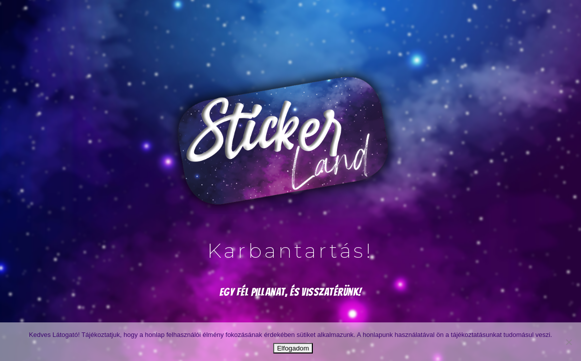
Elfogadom (293, 348)
